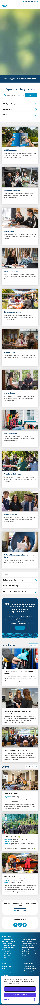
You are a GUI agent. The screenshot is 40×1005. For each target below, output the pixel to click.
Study (4, 963)
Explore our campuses (12, 312)
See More (33, 645)
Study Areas (6, 936)
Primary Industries (28, 947)
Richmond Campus (30, 968)
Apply (5, 114)
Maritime (5, 958)
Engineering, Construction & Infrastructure (7, 951)
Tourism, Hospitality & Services (29, 955)
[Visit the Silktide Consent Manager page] (34, 999)
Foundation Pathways (12, 474)
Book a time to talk (11, 272)
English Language (7, 956)
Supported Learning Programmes (28, 950)
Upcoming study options (13, 191)
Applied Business (7, 939)
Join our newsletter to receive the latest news (20, 907)
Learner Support (10, 393)
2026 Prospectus (11, 150)
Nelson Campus (29, 966)
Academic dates (7, 966)
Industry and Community (13, 580)
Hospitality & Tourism (29, 939)
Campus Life (28, 963)
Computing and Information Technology (9, 944)
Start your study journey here (13, 104)
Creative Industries (8, 947)
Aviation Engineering (8, 941)
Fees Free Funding (10, 586)
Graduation (5, 975)
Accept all (20, 989)
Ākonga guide (9, 352)
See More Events (31, 767)
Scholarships (9, 231)
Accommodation (7, 971)
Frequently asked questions (14, 591)
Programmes (7, 109)
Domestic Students (30, 1)
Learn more (20, 628)
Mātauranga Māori (28, 941)
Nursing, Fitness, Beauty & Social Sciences (29, 944)
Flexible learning (10, 433)
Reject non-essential (20, 995)
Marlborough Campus (31, 971)
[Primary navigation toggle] (3, 2)
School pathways (10, 514)
